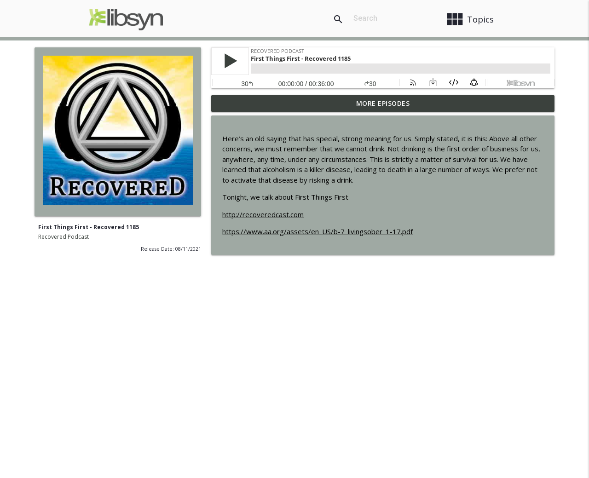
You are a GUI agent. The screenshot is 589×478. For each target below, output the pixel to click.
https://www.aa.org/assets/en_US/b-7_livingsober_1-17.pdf (317, 231)
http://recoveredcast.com (263, 214)
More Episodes (383, 103)
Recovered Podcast (63, 237)
